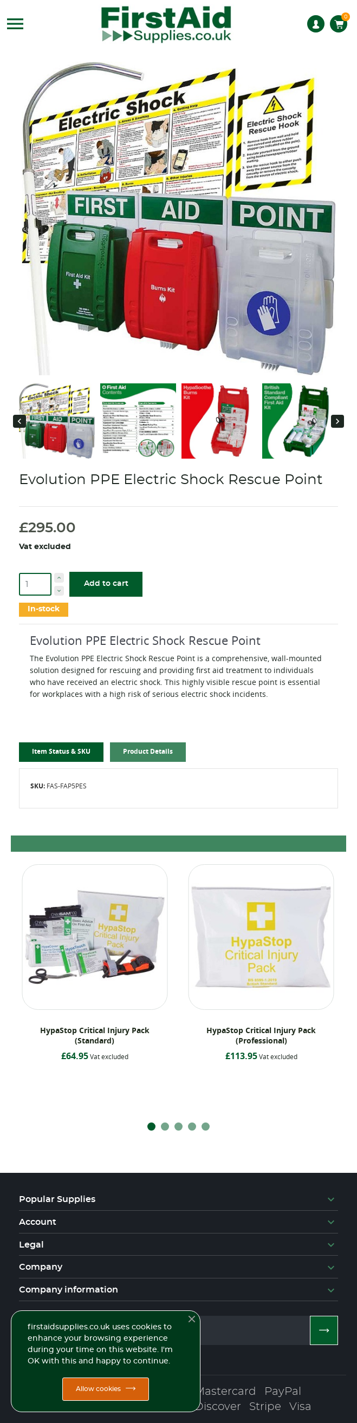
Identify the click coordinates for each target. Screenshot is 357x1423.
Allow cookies (98, 1389)
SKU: (37, 786)
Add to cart (106, 584)
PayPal (282, 1391)
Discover (217, 1406)
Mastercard (225, 1391)
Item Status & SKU (61, 751)
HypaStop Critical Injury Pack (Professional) (261, 1035)
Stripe (265, 1406)
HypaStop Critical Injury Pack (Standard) (95, 1035)
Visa (300, 1406)
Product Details (148, 751)
